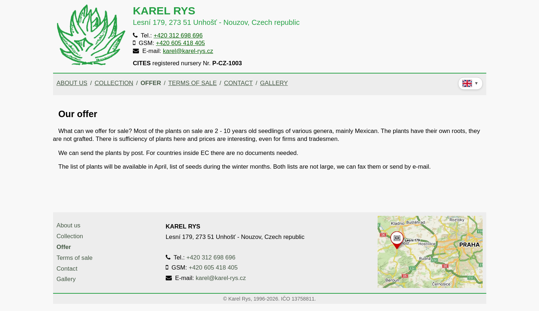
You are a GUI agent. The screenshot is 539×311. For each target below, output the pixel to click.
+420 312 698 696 (178, 35)
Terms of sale (192, 83)
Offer (150, 83)
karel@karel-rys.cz (188, 51)
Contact (238, 83)
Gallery (274, 83)
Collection (114, 83)
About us (72, 83)
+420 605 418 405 (180, 43)
